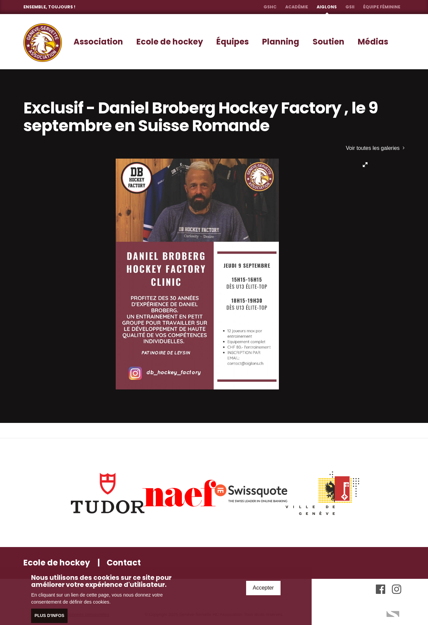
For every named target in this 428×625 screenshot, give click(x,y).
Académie (296, 7)
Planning (280, 41)
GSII (349, 7)
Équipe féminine (381, 7)
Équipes (232, 41)
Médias (373, 41)
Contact (124, 562)
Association (98, 41)
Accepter (263, 589)
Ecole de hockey (169, 41)
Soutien (328, 41)
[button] (365, 164)
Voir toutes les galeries (375, 148)
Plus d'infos (49, 616)
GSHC (270, 7)
